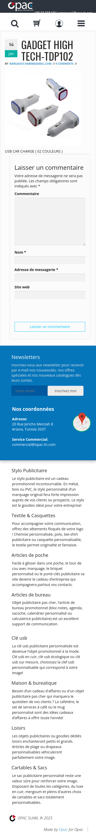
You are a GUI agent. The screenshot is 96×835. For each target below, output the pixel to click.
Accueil (15, 35)
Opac (63, 829)
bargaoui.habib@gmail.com (30, 63)
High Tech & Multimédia (46, 35)
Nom (20, 252)
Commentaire (27, 193)
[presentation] (53, 312)
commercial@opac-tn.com (34, 444)
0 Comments (64, 63)
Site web (22, 287)
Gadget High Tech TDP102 (37, 39)
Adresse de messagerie (36, 269)
